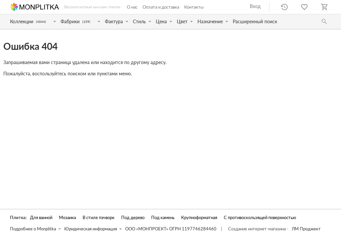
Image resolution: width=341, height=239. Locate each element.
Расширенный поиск (255, 21)
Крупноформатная (199, 217)
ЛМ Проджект (306, 228)
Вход (255, 6)
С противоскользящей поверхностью (260, 217)
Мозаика (67, 217)
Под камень (162, 217)
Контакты (193, 7)
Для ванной (41, 217)
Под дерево (133, 217)
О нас (132, 7)
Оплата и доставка (161, 7)
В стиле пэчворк (99, 217)
